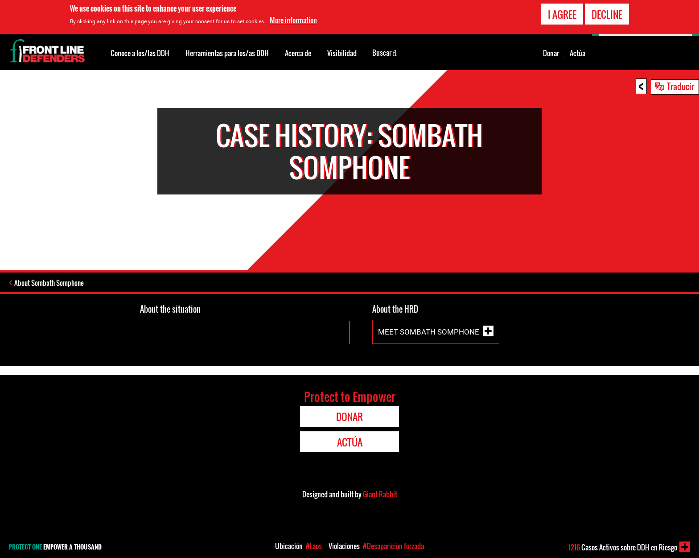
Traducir (680, 86)
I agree (562, 14)
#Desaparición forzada (393, 546)
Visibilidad (342, 53)
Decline (607, 14)
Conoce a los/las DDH (140, 53)
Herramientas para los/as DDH (227, 53)
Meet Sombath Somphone (428, 331)
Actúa (577, 53)
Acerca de (298, 53)
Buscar (384, 52)
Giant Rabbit (380, 494)
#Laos (314, 546)
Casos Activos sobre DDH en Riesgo (622, 547)
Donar (551, 53)
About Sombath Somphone (49, 283)
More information (293, 19)
